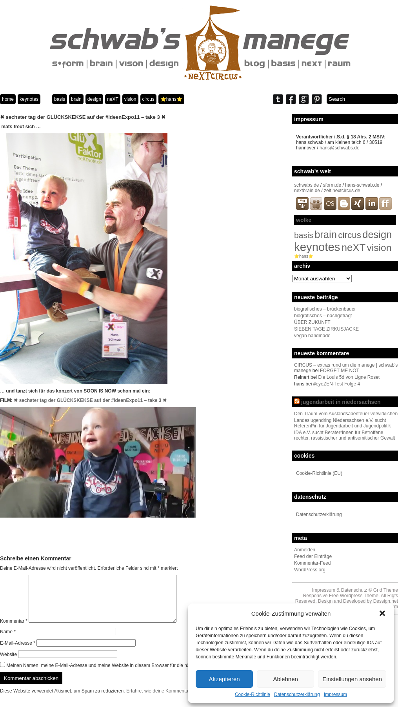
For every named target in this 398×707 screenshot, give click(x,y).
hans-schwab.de (362, 185)
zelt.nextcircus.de (342, 190)
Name (8, 641)
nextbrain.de (307, 190)
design (94, 99)
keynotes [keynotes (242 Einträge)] (317, 246)
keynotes (29, 99)
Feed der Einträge (313, 556)
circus (148, 99)
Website (8, 664)
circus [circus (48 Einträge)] (349, 235)
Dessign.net (385, 601)
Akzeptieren (224, 679)
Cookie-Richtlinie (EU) (319, 473)
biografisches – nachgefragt (323, 315)
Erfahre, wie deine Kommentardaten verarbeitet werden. (184, 700)
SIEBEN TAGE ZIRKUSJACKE (326, 329)
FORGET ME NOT (339, 370)
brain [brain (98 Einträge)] (325, 234)
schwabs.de (306, 185)
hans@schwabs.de (340, 148)
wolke (303, 220)
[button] (382, 613)
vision (130, 99)
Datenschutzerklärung (297, 694)
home (8, 99)
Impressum (335, 694)
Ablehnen (285, 679)
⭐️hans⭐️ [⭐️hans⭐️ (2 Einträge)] (303, 256)
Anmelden (304, 550)
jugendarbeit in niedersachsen (341, 402)
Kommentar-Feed (312, 563)
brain (76, 99)
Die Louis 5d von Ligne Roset (349, 377)
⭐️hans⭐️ (171, 99)
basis (59, 99)
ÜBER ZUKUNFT (312, 322)
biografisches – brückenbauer (325, 309)
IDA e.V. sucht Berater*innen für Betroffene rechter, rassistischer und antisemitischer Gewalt (344, 435)
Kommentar (13, 630)
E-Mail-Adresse (17, 652)
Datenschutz (354, 590)
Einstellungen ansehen (352, 679)
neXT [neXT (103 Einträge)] (353, 247)
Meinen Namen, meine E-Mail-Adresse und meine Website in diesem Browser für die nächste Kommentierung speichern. (132, 675)
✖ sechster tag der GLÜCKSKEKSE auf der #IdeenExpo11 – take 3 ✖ (90, 400)
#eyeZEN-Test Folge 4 (336, 384)
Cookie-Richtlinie (252, 694)
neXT (112, 99)
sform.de (332, 185)
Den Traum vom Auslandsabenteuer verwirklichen (346, 413)
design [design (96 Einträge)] (377, 234)
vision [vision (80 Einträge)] (379, 247)
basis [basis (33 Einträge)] (303, 235)
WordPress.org (309, 570)
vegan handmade (312, 335)
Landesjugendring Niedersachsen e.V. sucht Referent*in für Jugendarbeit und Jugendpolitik (342, 423)
